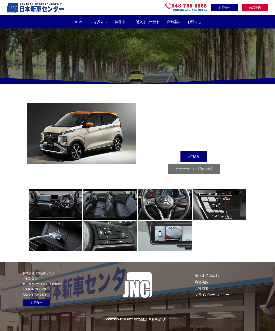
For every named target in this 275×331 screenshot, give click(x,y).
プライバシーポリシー (212, 295)
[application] (106, 22)
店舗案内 (202, 282)
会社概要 (202, 288)
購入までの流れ (207, 275)
